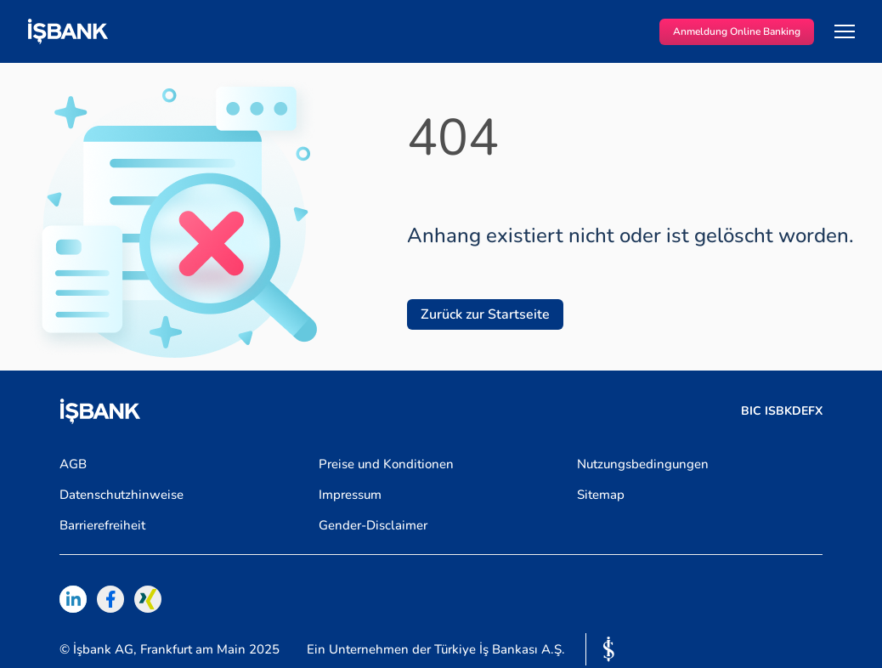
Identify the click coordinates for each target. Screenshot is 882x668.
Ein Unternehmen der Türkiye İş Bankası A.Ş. (436, 650)
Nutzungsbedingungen (643, 464)
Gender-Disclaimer (373, 525)
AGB (73, 464)
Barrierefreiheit (102, 525)
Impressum (350, 494)
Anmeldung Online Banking (736, 31)
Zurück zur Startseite (485, 314)
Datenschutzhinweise (121, 494)
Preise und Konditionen (386, 464)
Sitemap (601, 494)
